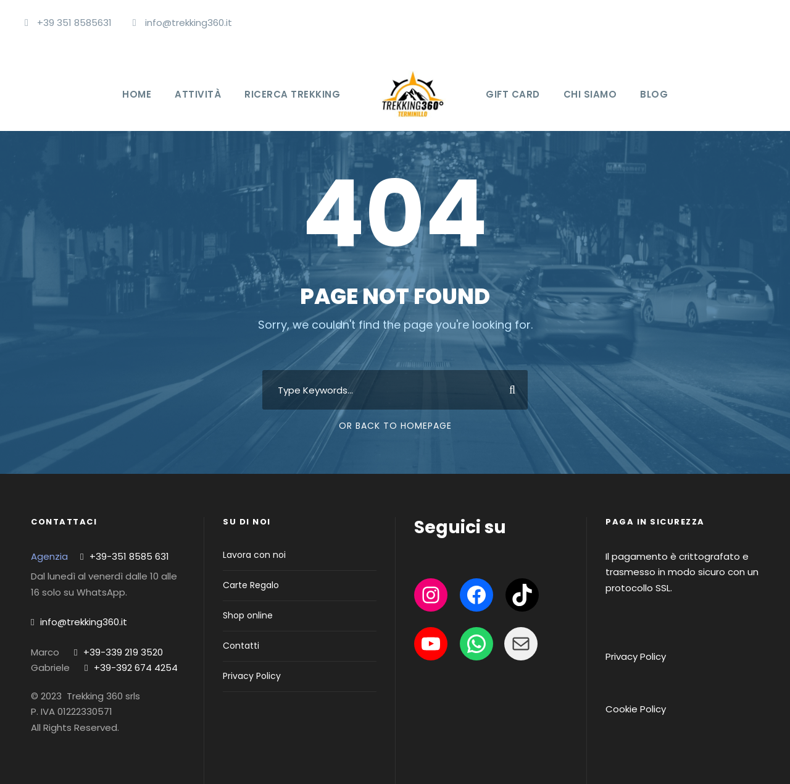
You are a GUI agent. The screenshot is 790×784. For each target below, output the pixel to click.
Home (136, 94)
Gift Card (513, 94)
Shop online (248, 615)
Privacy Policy (252, 676)
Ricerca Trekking (292, 94)
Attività (198, 94)
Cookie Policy (635, 708)
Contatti (241, 645)
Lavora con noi (254, 555)
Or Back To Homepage (395, 425)
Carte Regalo (251, 585)
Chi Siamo (590, 94)
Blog (654, 94)
